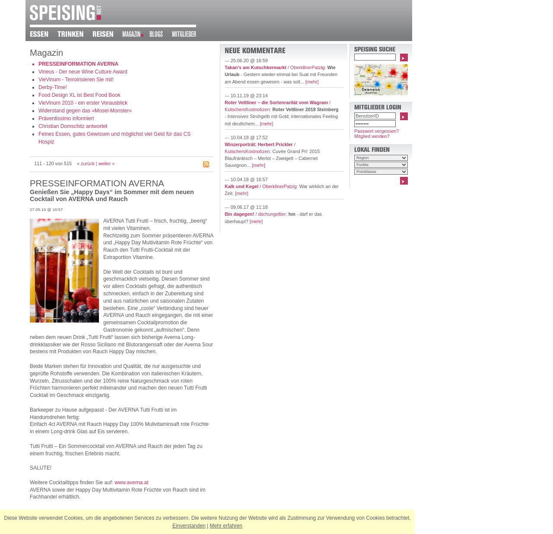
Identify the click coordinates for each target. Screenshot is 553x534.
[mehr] (312, 81)
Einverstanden (189, 526)
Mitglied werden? (372, 136)
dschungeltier (272, 214)
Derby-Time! (52, 87)
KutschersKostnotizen (247, 109)
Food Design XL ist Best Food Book (79, 95)
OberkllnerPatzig (307, 67)
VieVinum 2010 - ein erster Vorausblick (82, 103)
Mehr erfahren (226, 526)
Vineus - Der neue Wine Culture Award (82, 72)
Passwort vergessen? (376, 131)
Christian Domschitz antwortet (72, 126)
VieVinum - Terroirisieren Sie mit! (76, 80)
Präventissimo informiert (66, 118)
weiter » (107, 163)
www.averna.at (131, 483)
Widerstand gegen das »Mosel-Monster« (85, 111)
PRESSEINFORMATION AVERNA (78, 64)
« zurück (86, 163)
